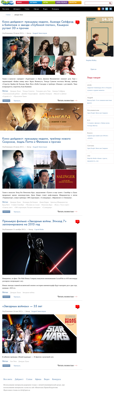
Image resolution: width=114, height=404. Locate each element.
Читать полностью (66, 100)
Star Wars (13, 361)
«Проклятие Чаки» (20, 96)
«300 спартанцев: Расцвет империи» (27, 207)
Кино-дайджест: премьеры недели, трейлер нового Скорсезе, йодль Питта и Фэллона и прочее (36, 140)
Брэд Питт (6, 205)
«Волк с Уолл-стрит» (61, 205)
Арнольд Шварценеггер (59, 202)
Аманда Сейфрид (58, 91)
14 (77, 221)
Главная (8, 15)
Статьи (27, 9)
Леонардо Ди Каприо (30, 202)
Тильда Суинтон (28, 91)
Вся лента (6, 9)
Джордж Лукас (18, 15)
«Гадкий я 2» (7, 96)
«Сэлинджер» (47, 207)
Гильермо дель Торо (43, 91)
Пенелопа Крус (46, 205)
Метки (5, 91)
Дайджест (16, 9)
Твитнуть (17, 101)
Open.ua (93, 69)
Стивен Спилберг (17, 205)
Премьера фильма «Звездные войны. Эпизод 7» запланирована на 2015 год (34, 222)
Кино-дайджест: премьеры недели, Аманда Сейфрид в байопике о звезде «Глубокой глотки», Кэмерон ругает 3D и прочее (37, 25)
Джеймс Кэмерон (45, 94)
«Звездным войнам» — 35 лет (22, 306)
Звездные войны (28, 292)
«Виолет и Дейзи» (60, 94)
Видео (45, 9)
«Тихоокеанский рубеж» (11, 94)
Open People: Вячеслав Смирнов (97, 113)
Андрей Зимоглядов (39, 33)
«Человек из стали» (33, 205)
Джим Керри (44, 202)
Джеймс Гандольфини (30, 94)
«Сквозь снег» (7, 207)
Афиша (36, 9)
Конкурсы (55, 9)
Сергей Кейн (39, 229)
